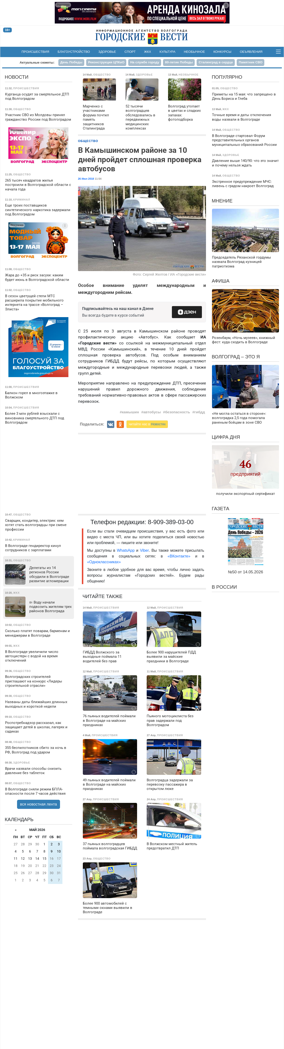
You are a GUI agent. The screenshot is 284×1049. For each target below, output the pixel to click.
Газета (220, 508)
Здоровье (107, 51)
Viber (144, 550)
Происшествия (35, 51)
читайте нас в (147, 424)
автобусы (152, 412)
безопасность (177, 412)
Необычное (194, 51)
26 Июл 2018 (86, 178)
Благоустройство (74, 51)
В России (224, 587)
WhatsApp (126, 550)
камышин (130, 412)
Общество (88, 141)
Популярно (227, 77)
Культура (167, 51)
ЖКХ (147, 51)
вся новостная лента (38, 804)
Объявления (251, 51)
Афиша (221, 281)
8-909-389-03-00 (171, 522)
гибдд (199, 412)
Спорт (130, 51)
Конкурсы (222, 51)
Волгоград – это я (236, 356)
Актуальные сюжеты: (37, 62)
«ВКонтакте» (179, 556)
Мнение (222, 200)
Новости (17, 77)
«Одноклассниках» (104, 562)
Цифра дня (226, 437)
